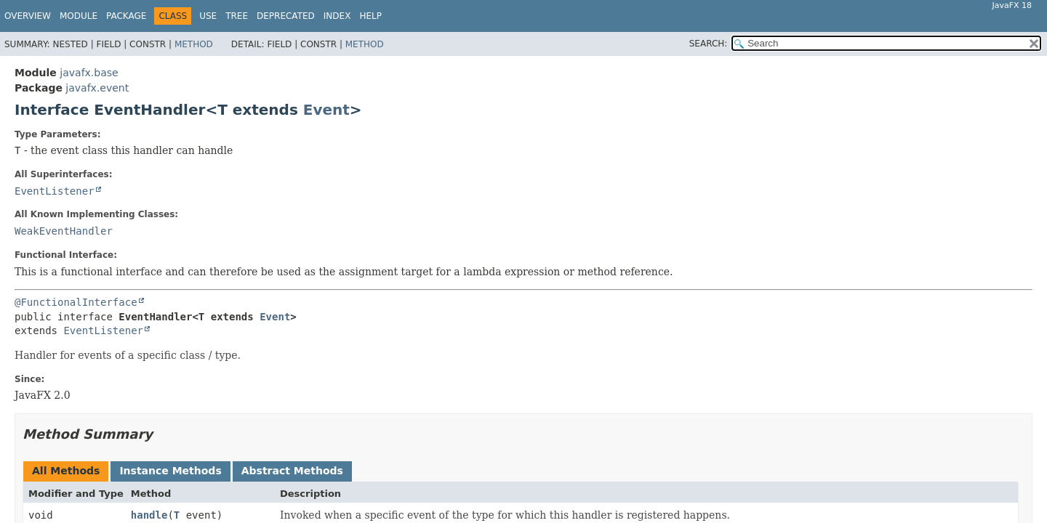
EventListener (55, 191)
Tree (236, 16)
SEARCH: (708, 43)
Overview (27, 16)
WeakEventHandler (64, 231)
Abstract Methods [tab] (292, 471)
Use (208, 16)
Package (126, 16)
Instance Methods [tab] (170, 471)
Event (326, 109)
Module (78, 16)
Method (193, 44)
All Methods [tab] (66, 471)
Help (370, 16)
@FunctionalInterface (76, 302)
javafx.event (97, 88)
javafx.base (89, 72)
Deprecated (286, 16)
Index (337, 16)
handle (149, 515)
